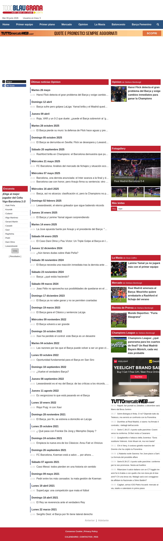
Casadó (8, 226)
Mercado (117, 282)
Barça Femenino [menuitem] (141, 24)
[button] (15, 250)
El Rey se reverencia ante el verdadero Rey (61, 502)
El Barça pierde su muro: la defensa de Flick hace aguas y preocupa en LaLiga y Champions (88, 130)
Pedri (7, 238)
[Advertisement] (135, 233)
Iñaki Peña (10, 205)
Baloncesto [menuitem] (118, 24)
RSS (96, 537)
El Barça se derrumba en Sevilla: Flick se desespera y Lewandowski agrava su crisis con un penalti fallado (96, 142)
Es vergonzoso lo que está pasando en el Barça (63, 395)
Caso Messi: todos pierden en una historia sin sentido (66, 466)
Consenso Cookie (73, 531)
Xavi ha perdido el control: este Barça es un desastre (66, 336)
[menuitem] (157, 24)
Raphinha (9, 234)
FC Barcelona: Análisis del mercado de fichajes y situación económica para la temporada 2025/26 (91, 166)
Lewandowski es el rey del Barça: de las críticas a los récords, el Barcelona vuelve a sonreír (88, 383)
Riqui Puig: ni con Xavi (49, 407)
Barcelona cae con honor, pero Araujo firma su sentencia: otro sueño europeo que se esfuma (88, 181)
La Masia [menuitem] (100, 24)
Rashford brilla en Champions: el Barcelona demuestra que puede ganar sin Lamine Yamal (87, 154)
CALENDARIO (71, 537)
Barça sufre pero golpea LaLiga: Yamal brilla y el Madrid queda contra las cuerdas (82, 106)
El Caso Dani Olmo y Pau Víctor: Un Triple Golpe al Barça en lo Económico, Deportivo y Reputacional (93, 241)
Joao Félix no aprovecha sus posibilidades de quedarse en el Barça (74, 288)
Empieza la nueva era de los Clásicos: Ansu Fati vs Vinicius (70, 443)
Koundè (8, 209)
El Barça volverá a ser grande (53, 324)
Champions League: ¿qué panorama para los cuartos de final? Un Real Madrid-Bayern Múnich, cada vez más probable (144, 345)
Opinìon (116, 82)
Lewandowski (11, 246)
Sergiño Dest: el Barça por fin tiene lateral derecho (65, 514)
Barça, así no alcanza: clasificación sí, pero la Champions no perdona (75, 193)
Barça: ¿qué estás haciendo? (53, 276)
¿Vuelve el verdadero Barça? (53, 371)
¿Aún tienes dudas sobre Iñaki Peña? (57, 253)
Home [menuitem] (6, 24)
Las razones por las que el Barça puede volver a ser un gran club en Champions (81, 348)
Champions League (123, 332)
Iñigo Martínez (11, 217)
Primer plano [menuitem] (47, 24)
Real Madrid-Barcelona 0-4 (129, 181)
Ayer (120, 209)
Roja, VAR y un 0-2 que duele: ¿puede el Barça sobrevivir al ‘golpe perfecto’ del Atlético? (86, 118)
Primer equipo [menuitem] (24, 24)
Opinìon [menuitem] (83, 24)
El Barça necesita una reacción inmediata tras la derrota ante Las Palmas (77, 264)
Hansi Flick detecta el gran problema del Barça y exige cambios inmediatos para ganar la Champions (93, 94)
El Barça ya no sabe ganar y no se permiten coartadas (67, 300)
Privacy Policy (91, 531)
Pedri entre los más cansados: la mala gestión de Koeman (69, 478)
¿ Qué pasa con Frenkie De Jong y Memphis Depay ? (66, 431)
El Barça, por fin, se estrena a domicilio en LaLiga (64, 419)
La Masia (117, 257)
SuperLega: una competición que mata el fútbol (63, 490)
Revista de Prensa (123, 307)
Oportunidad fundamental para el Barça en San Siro (65, 359)
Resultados (15, 256)
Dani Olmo (10, 242)
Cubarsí (9, 213)
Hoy (114, 209)
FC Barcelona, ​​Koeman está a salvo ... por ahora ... (65, 454)
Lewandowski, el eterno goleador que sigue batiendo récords (70, 205)
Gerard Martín (11, 221)
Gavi (7, 230)
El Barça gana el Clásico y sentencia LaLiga (61, 312)
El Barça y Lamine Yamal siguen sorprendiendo (63, 217)
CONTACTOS (86, 537)
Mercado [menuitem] (66, 24)
